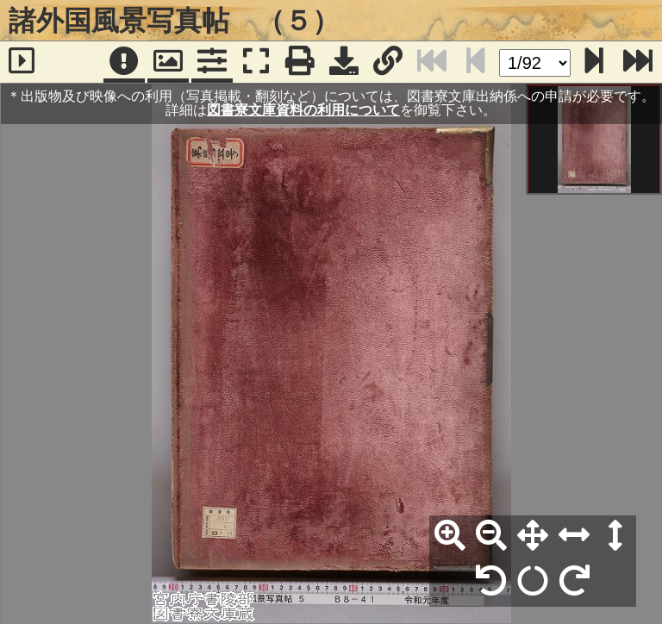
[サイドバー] (22, 62)
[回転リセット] (532, 581)
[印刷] (300, 62)
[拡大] (450, 536)
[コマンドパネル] (212, 62)
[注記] (124, 62)
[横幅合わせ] (574, 536)
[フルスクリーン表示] (256, 62)
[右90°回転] (574, 581)
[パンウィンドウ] (168, 62)
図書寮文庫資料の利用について (303, 110)
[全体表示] (532, 536)
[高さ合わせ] (615, 536)
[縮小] (491, 536)
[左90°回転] (491, 581)
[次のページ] (594, 62)
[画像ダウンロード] (344, 62)
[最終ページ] (638, 62)
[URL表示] (388, 62)
